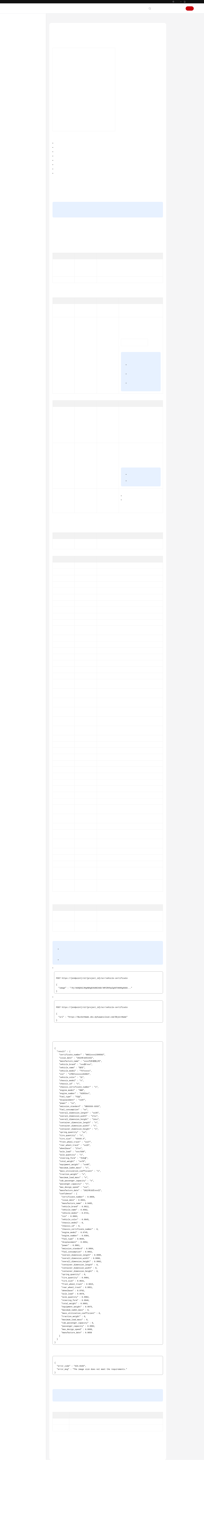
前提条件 (176, 50)
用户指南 (17, 57)
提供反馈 (97, 1499)
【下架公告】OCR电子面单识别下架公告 (130, 1510)
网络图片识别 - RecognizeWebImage (26, 111)
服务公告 (17, 38)
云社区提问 (71, 1512)
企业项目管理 (140, 338)
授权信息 (176, 57)
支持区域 (17, 445)
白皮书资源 (17, 441)
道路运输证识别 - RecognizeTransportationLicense (30, 191)
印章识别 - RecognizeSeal (28, 133)
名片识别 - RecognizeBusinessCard (27, 230)
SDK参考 (16, 389)
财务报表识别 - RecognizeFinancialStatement (30, 320)
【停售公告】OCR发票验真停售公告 (128, 1506)
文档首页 (53, 19)
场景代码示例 (18, 393)
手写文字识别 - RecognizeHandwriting (27, 126)
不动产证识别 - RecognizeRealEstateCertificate (30, 198)
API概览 (19, 72)
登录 (180, 8)
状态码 (18, 374)
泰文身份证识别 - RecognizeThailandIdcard (28, 344)
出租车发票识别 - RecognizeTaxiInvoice (26, 266)
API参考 (16, 62)
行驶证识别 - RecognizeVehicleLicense (28, 154)
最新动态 (17, 33)
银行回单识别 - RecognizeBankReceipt (27, 336)
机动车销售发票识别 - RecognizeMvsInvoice (26, 258)
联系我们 (126, 181)
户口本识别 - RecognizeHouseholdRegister (29, 147)
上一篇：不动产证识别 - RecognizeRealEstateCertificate (75, 1481)
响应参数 (176, 75)
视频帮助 (17, 408)
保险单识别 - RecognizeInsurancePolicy (28, 313)
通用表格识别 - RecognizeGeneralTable (27, 95)
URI (173, 63)
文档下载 (17, 413)
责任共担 (17, 431)
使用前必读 (20, 67)
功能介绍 (176, 32)
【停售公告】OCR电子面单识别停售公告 (130, 1514)
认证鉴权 (122, 206)
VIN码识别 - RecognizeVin (28, 236)
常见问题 (17, 403)
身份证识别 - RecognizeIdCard (24, 139)
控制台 (173, 8)
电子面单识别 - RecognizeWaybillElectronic (29, 305)
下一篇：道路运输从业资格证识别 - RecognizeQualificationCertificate (138, 1481)
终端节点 (140, 274)
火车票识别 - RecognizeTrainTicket (26, 273)
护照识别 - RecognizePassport (30, 169)
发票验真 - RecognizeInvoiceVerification (29, 250)
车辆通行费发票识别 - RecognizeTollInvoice (26, 289)
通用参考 (17, 421)
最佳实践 (17, 398)
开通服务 (113, 206)
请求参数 (176, 69)
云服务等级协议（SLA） (23, 436)
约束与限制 (177, 38)
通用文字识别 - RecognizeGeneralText (27, 103)
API (17, 81)
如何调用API (20, 76)
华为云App (190, 2)
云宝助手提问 (57, 1512)
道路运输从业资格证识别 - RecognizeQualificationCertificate (30, 214)
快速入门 (17, 52)
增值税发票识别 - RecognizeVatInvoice (26, 242)
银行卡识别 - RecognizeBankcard (26, 175)
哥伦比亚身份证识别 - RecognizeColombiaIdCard (28, 352)
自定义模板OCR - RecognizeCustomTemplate (29, 367)
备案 (167, 8)
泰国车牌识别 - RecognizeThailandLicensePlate (30, 359)
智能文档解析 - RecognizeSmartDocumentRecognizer (30, 87)
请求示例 (176, 81)
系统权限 (17, 450)
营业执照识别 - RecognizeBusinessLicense (28, 183)
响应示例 (176, 88)
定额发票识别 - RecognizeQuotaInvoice (27, 281)
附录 (17, 384)
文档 (161, 8)
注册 (190, 8)
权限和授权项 (58, 239)
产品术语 (17, 426)
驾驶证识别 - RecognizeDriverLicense (27, 162)
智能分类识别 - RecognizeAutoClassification (29, 118)
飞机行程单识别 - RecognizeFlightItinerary (28, 297)
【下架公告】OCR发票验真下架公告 (128, 1502)
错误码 (18, 379)
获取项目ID (119, 287)
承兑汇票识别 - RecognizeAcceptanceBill (28, 328)
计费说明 (17, 47)
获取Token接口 (149, 319)
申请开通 (78, 217)
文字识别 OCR (66, 19)
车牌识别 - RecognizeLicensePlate (27, 222)
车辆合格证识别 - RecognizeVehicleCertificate (29, 206)
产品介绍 (17, 42)
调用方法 (176, 44)
